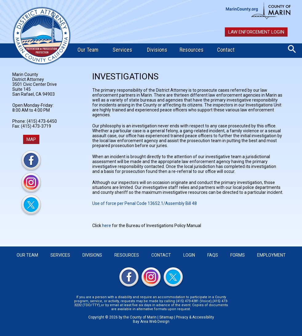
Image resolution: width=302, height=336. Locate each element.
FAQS (212, 255)
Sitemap (166, 317)
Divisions (157, 49)
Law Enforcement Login (256, 32)
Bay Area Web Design (151, 321)
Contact (226, 49)
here (106, 225)
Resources (192, 49)
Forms (237, 255)
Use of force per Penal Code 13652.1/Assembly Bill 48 (144, 203)
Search (292, 49)
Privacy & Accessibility (195, 317)
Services (122, 49)
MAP (31, 139)
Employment (271, 255)
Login (189, 255)
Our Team (87, 49)
